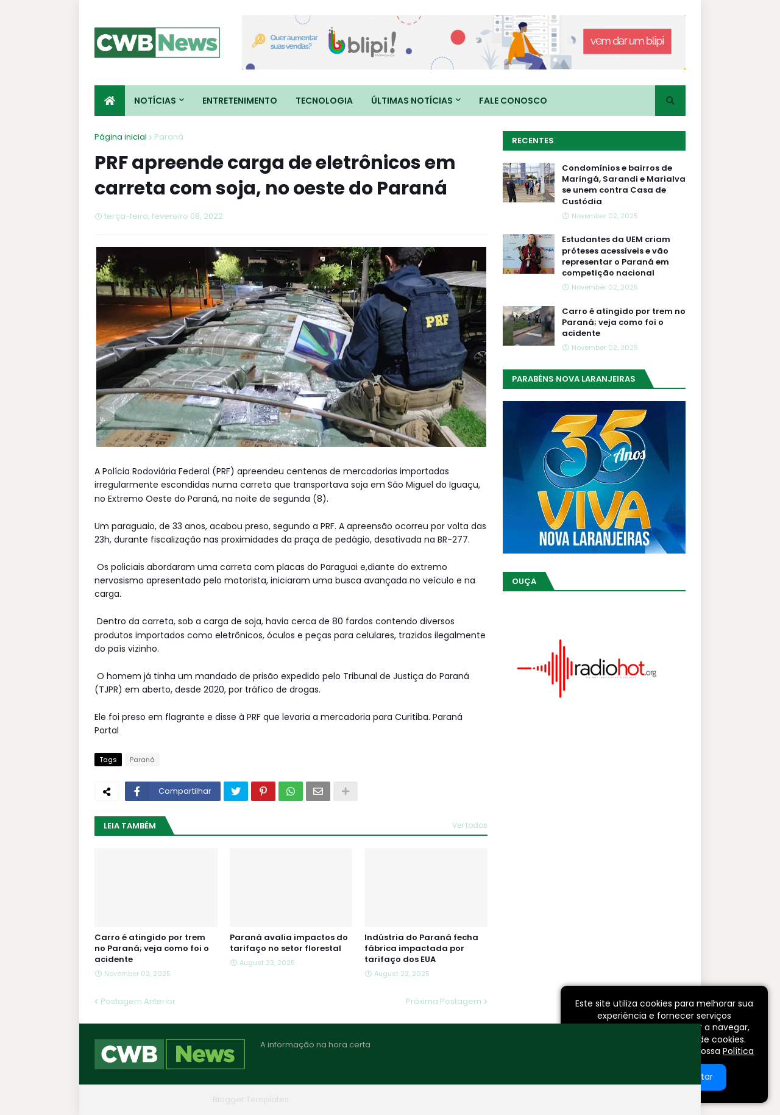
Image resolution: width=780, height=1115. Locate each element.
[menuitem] (109, 100)
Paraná (168, 137)
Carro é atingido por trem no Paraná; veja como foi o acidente (151, 948)
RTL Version (663, 1099)
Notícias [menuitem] (155, 100)
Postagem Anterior (138, 1001)
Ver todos (470, 825)
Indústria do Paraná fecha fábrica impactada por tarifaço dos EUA (421, 948)
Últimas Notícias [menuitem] (412, 100)
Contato (611, 1099)
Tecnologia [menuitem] (324, 100)
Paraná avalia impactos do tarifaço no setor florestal (289, 943)
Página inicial (120, 137)
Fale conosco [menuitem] (513, 100)
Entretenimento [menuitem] (239, 100)
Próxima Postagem (443, 1001)
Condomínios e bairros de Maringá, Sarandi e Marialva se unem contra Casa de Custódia (624, 185)
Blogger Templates (251, 1099)
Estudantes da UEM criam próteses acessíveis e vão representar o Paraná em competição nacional (616, 256)
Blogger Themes (174, 1099)
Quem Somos (554, 1099)
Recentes (533, 140)
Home (501, 1099)
